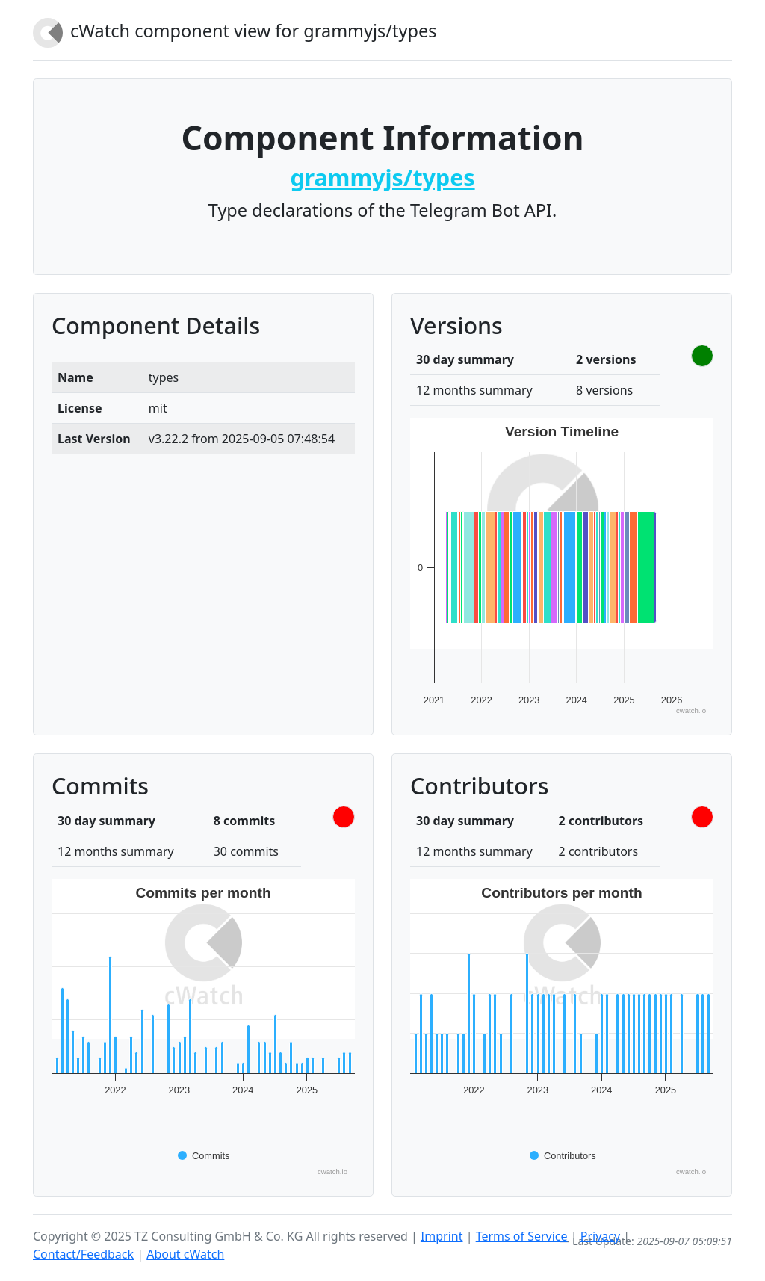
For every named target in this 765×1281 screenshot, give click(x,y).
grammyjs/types (382, 177)
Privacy (600, 1236)
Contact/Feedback (83, 1254)
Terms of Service (522, 1236)
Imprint (442, 1236)
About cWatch (185, 1254)
